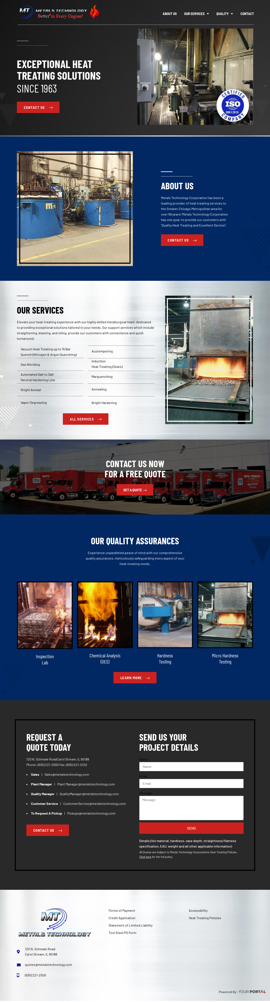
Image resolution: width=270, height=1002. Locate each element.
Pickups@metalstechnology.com (91, 814)
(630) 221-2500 (48, 765)
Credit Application (122, 919)
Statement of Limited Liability (131, 926)
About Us (170, 13)
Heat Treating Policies (205, 919)
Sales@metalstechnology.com (67, 775)
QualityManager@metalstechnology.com (89, 794)
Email (143, 777)
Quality (224, 14)
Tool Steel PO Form (122, 934)
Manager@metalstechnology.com (90, 785)
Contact (247, 13)
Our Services (196, 14)
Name (143, 760)
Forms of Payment (122, 911)
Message (145, 794)
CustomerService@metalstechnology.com (94, 804)
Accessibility (198, 911)
